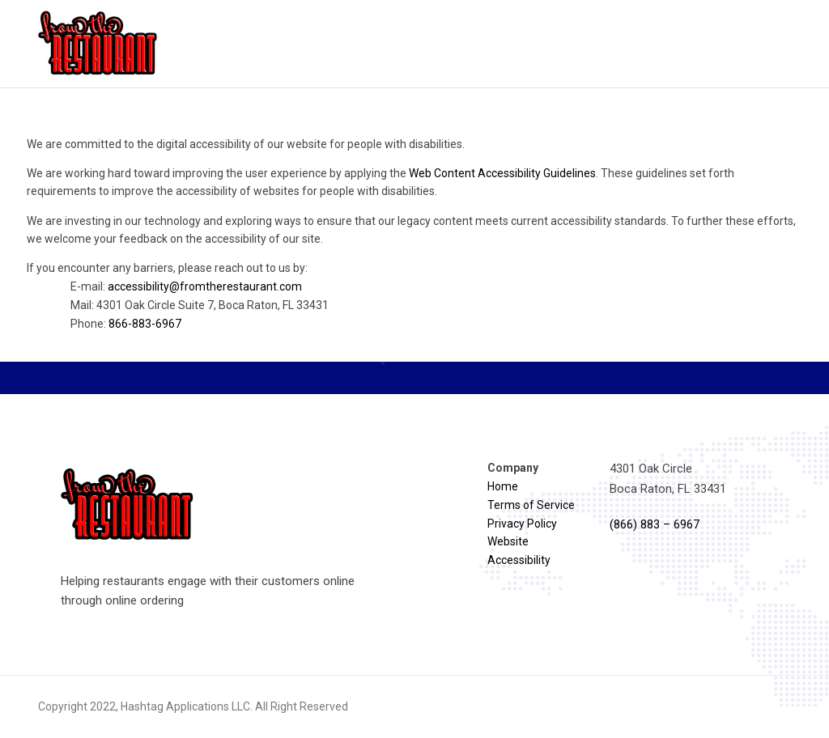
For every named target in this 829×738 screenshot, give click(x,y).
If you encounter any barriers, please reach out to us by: (414, 297)
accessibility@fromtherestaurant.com (205, 286)
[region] (414, 240)
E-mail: (186, 286)
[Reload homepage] (98, 43)
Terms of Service (531, 504)
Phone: (125, 323)
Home (502, 486)
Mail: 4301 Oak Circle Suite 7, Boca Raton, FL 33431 (199, 305)
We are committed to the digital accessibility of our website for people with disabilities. (246, 144)
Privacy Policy (522, 523)
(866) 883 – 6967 (654, 524)
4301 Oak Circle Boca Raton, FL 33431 (668, 478)
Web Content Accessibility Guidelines (502, 173)
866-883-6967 (144, 323)
